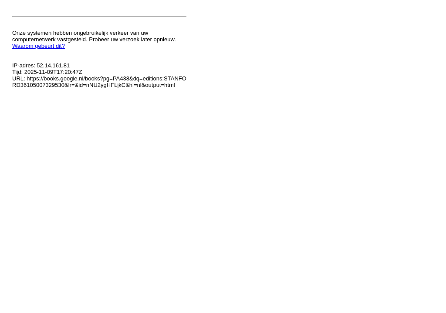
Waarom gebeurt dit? (38, 46)
